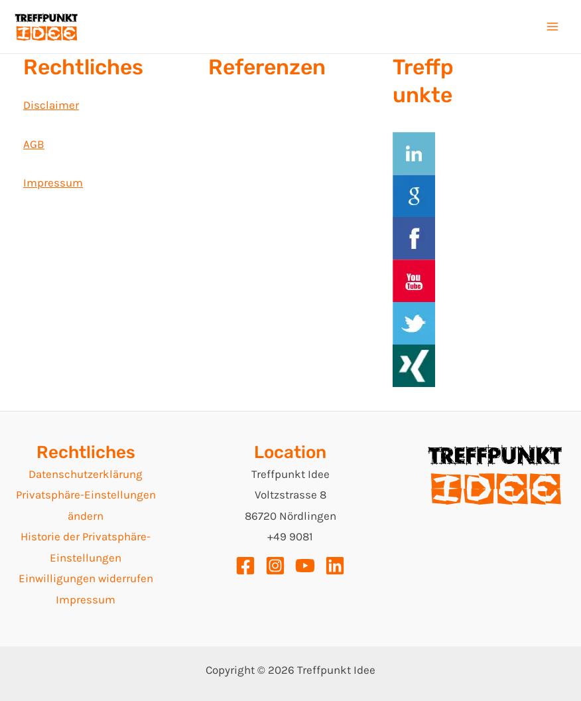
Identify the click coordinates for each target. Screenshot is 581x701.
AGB (33, 144)
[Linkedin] (335, 566)
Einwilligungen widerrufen (86, 578)
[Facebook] (245, 566)
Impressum (53, 182)
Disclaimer (51, 105)
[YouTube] (305, 566)
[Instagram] (275, 566)
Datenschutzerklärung (86, 474)
